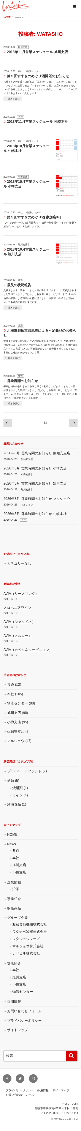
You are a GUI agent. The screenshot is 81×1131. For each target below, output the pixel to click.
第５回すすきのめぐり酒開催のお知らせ (38, 76)
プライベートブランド (24, 771)
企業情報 (14, 882)
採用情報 (14, 1001)
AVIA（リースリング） (21, 594)
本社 (20, 71)
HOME (12, 834)
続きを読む (14, 98)
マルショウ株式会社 (27, 946)
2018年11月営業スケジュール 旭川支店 (37, 52)
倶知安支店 (27, 459)
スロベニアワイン (17, 608)
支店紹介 (14, 963)
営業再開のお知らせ (22, 381)
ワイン (17, 795)
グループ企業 (17, 917)
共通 (20, 280)
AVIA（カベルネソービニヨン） (27, 650)
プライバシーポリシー (24, 1020)
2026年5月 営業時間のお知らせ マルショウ (36, 499)
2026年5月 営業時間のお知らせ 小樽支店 (35, 468)
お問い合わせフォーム (24, 1011)
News (11, 844)
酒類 (10, 780)
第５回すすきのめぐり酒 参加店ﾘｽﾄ (34, 217)
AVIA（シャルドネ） (19, 622)
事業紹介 (14, 899)
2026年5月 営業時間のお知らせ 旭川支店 (35, 483)
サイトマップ (17, 1030)
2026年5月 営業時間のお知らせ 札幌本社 (35, 514)
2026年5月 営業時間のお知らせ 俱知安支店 (36, 453)
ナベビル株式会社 (26, 953)
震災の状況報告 (19, 285)
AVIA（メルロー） (17, 636)
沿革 (15, 889)
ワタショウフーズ (26, 939)
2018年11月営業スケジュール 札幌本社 (37, 121)
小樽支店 (22, 176)
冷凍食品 (14, 804)
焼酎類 (17, 788)
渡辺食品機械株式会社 (29, 924)
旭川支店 (22, 47)
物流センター (33, 71)
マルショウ (27, 504)
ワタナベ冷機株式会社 (29, 932)
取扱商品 (14, 908)
